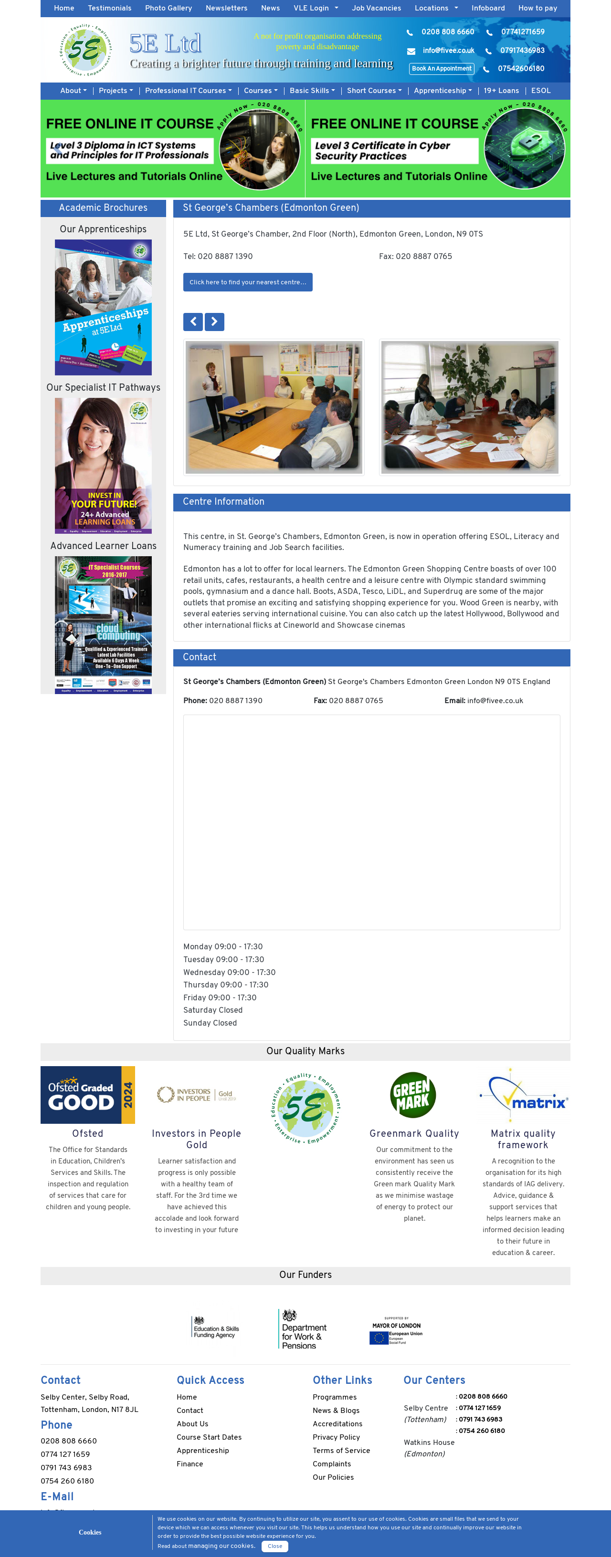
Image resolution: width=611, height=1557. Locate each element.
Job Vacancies (376, 8)
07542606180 (521, 69)
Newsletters (227, 8)
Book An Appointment (442, 69)
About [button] (71, 91)
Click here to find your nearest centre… (248, 282)
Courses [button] (259, 91)
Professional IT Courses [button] (186, 91)
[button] (58, 148)
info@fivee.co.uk (448, 51)
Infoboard (488, 8)
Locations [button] (434, 8)
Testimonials (110, 8)
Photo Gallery (168, 8)
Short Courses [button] (372, 91)
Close (275, 1546)
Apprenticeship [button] (441, 91)
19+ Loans (501, 91)
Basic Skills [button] (310, 91)
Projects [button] (114, 91)
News (270, 8)
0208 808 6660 (447, 32)
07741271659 (523, 32)
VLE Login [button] (314, 8)
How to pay (538, 8)
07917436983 (522, 51)
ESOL (541, 91)
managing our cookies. (221, 1546)
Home (67, 7)
